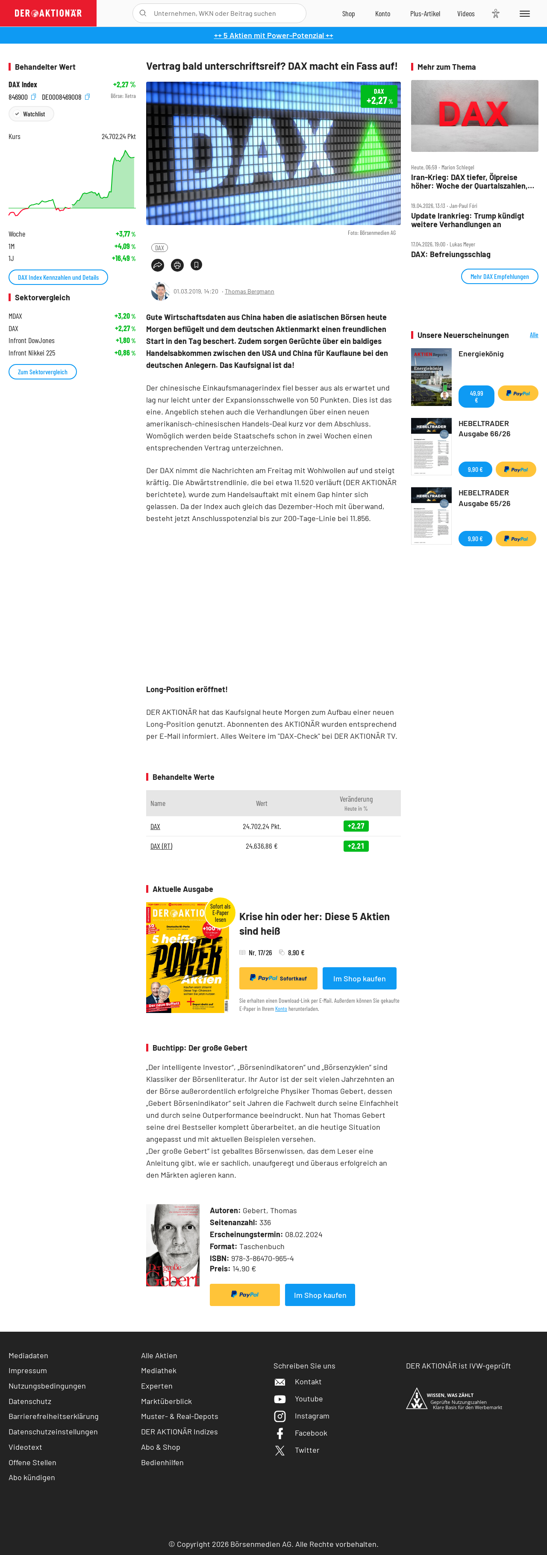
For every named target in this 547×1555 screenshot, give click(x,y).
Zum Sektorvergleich (43, 371)
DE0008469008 (66, 96)
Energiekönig (481, 353)
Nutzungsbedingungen (47, 1385)
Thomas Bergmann (249, 291)
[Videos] (466, 13)
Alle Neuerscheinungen (525, 335)
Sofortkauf (278, 978)
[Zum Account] (383, 13)
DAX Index (23, 84)
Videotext (25, 1446)
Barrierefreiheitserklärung (54, 1416)
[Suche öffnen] (142, 13)
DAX (159, 247)
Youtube (298, 1398)
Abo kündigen (32, 1477)
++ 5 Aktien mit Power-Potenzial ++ (273, 35)
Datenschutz (30, 1401)
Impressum (28, 1370)
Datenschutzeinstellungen (53, 1431)
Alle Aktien (159, 1355)
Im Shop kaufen (359, 978)
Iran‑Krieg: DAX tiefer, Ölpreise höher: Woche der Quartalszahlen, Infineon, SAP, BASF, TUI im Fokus (469, 181)
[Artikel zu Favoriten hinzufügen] (196, 264)
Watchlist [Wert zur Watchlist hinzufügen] (34, 114)
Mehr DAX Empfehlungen (500, 276)
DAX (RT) (161, 845)
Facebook (300, 1432)
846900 (22, 96)
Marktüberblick (166, 1401)
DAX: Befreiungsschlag (451, 254)
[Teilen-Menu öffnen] (157, 265)
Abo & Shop (160, 1446)
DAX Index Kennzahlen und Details (58, 277)
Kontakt (298, 1381)
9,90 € (475, 469)
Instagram (301, 1415)
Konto (281, 1008)
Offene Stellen (32, 1462)
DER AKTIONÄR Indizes (179, 1431)
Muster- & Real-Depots (179, 1416)
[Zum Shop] (349, 13)
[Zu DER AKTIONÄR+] (425, 13)
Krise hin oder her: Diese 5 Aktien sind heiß (314, 923)
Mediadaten (28, 1355)
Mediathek (158, 1370)
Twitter (297, 1449)
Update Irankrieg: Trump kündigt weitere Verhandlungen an (467, 220)
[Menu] (523, 13)
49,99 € (476, 396)
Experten (157, 1385)
